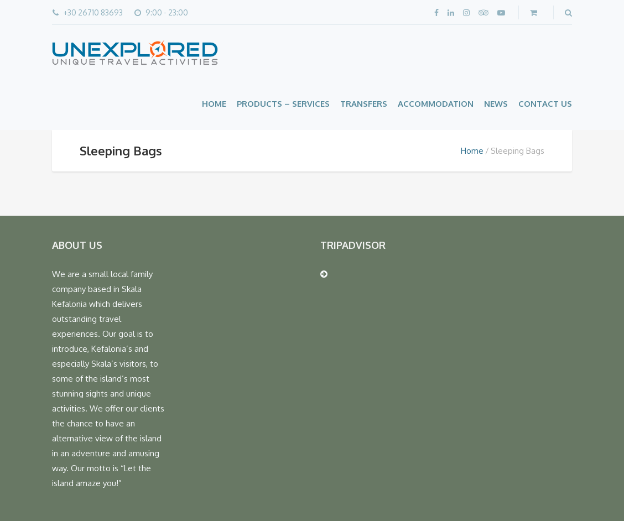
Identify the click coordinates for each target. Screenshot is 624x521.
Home (214, 103)
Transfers (363, 103)
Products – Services (283, 103)
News (496, 103)
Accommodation (436, 103)
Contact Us (545, 103)
